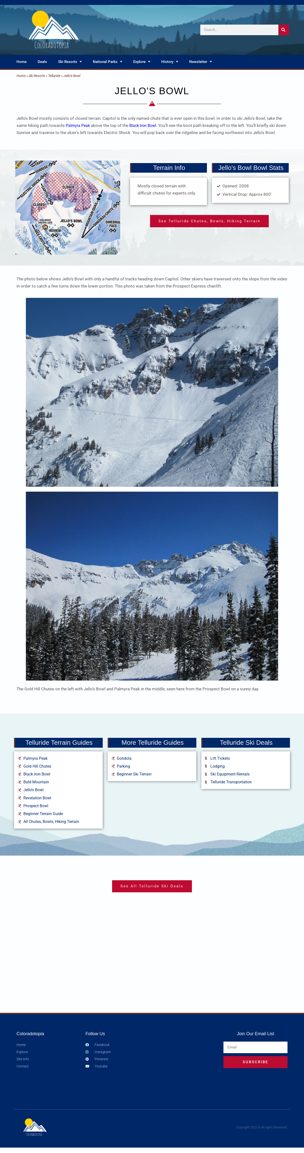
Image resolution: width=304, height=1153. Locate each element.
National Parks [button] (107, 61)
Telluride (54, 76)
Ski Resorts (37, 76)
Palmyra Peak (78, 125)
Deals (42, 62)
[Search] (283, 30)
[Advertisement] (152, 967)
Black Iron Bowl (145, 125)
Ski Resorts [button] (70, 61)
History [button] (169, 61)
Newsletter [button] (200, 61)
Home (22, 62)
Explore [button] (141, 61)
